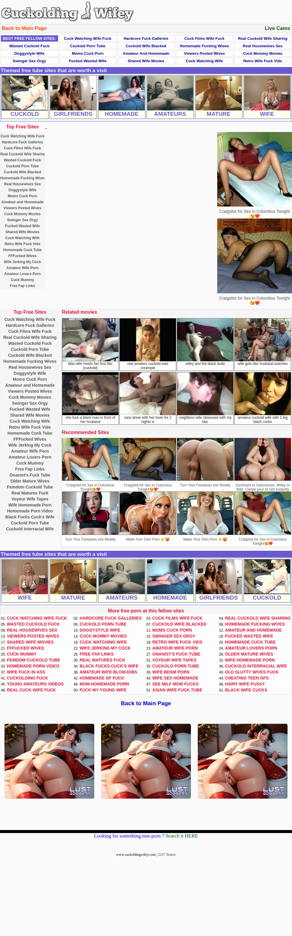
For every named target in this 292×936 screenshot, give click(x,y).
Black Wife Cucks (246, 690)
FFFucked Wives (22, 256)
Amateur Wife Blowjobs (108, 672)
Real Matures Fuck (29, 493)
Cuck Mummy (22, 280)
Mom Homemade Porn (104, 684)
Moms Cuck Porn (88, 53)
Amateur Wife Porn (22, 268)
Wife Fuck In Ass (26, 672)
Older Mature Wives (30, 481)
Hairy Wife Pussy (245, 684)
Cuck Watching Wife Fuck (87, 38)
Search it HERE (181, 836)
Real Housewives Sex (263, 46)
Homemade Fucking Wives (204, 46)
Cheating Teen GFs (247, 678)
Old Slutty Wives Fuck (252, 672)
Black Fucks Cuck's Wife (29, 517)
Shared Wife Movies (146, 61)
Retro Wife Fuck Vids (262, 61)
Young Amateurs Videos (35, 684)
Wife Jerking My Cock (22, 262)
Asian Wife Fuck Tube (177, 690)
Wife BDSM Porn (170, 672)
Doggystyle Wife (29, 53)
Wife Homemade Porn (30, 505)
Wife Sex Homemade (175, 678)
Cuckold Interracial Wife (30, 529)
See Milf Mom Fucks (175, 684)
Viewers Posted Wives (204, 53)
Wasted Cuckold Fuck (29, 46)
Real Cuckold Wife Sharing (262, 38)
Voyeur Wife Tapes (29, 499)
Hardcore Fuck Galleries (146, 38)
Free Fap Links (22, 286)
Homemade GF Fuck (102, 678)
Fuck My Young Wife (103, 690)
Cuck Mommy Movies (262, 53)
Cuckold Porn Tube (87, 46)
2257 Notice (167, 854)
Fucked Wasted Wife (88, 61)
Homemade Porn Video (30, 511)
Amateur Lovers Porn (22, 274)
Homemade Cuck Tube (22, 250)
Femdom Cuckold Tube (30, 487)
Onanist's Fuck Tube (30, 475)
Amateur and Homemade (146, 53)
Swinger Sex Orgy (29, 61)
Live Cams (277, 28)
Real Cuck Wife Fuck (31, 690)
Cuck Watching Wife (204, 61)
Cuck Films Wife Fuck (204, 38)
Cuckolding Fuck (27, 678)
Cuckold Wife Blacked (146, 46)
